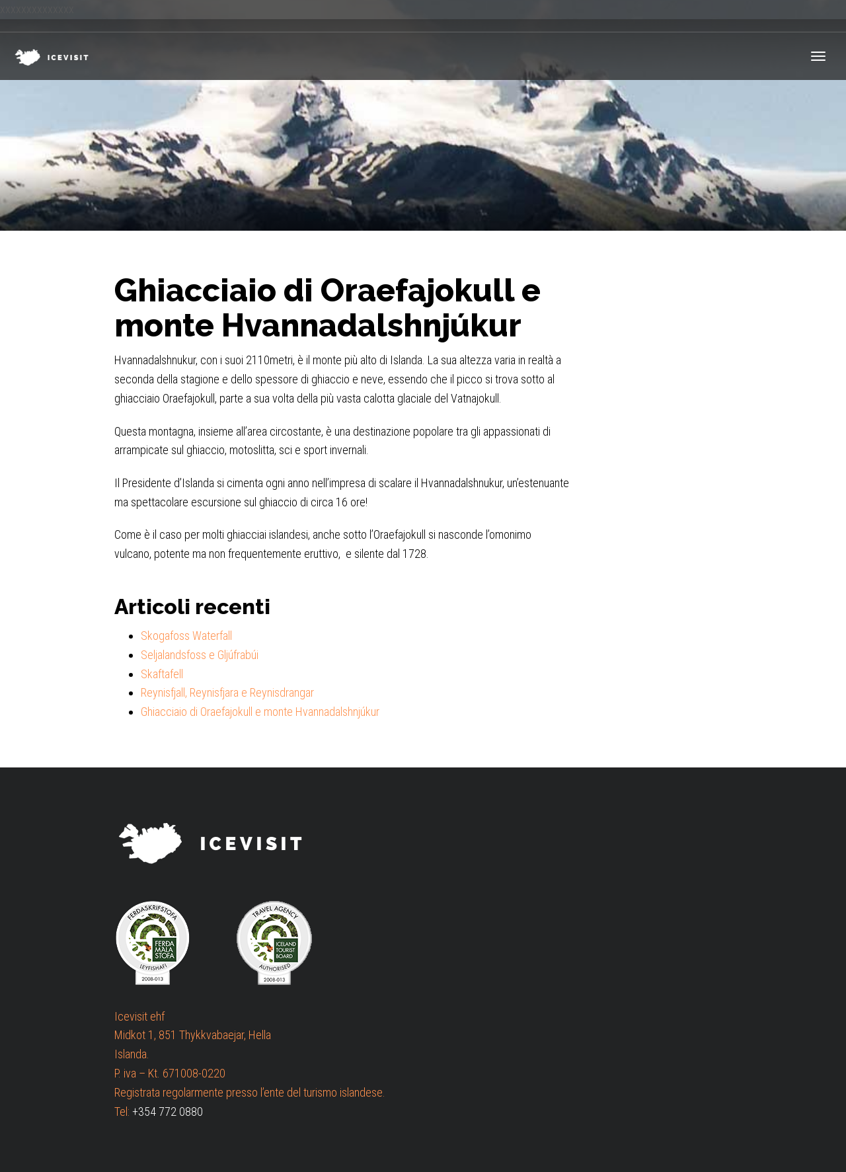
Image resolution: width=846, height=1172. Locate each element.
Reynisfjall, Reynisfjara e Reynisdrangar (227, 692)
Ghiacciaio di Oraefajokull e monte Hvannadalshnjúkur (260, 712)
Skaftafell (162, 674)
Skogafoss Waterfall (186, 636)
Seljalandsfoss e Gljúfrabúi (199, 655)
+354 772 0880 (167, 1111)
